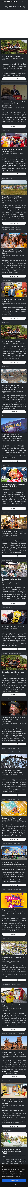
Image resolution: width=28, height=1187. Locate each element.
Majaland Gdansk (6, 227)
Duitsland (14, 889)
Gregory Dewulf (9, 107)
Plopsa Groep (5, 83)
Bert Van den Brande (11, 153)
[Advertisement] (14, 24)
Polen (10, 231)
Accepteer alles (14, 1180)
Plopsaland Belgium (7, 751)
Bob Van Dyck (9, 201)
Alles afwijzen (14, 1184)
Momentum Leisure (16, 229)
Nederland (19, 889)
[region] (14, 1175)
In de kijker (5, 698)
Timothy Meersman (10, 440)
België (3, 178)
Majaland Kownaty (15, 227)
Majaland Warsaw (6, 229)
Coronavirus (9, 748)
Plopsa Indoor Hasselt (7, 750)
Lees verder (14, 79)
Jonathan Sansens (10, 58)
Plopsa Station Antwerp (18, 1033)
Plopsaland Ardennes (18, 750)
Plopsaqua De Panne (17, 751)
